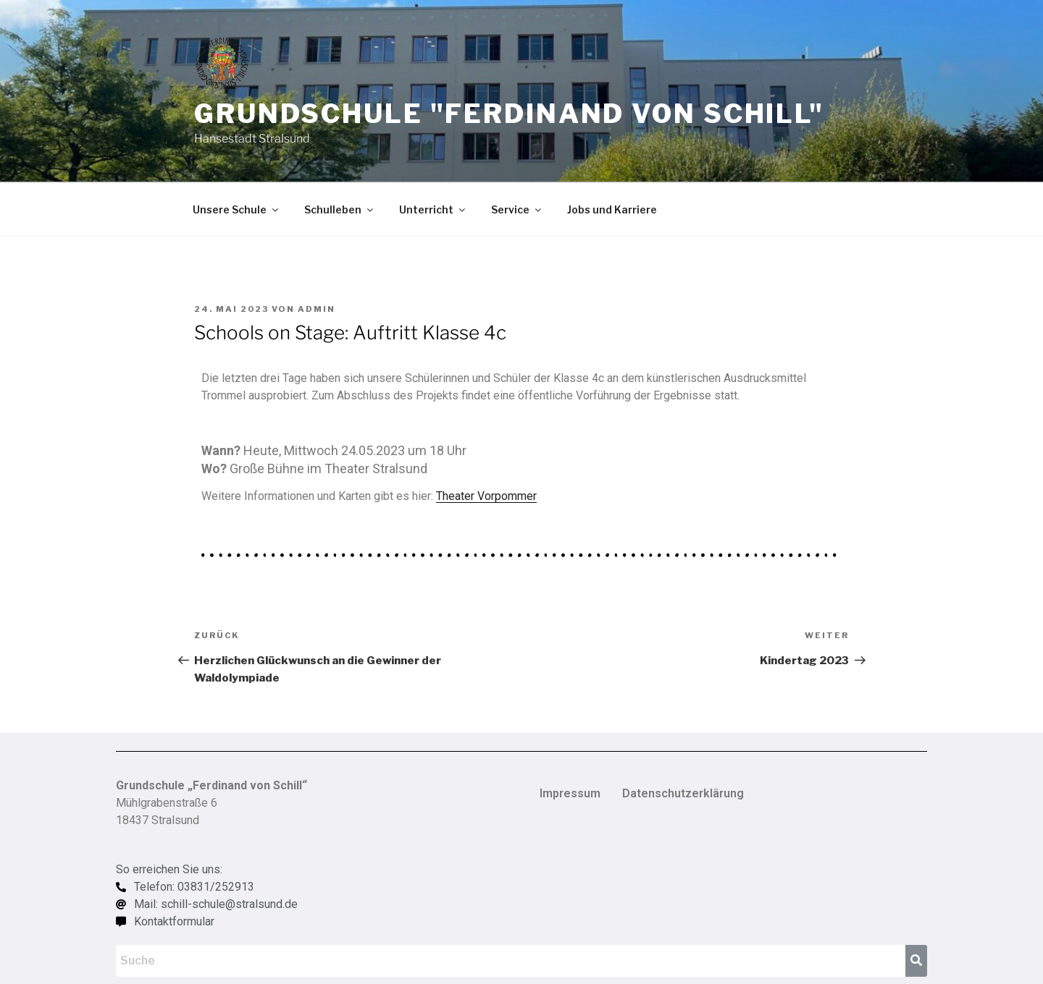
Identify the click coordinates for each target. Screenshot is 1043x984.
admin (316, 309)
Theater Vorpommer (486, 496)
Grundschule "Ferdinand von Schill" (509, 114)
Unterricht (433, 209)
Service (517, 209)
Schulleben (339, 209)
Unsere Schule (236, 209)
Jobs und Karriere (612, 209)
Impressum (570, 793)
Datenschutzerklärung (683, 793)
